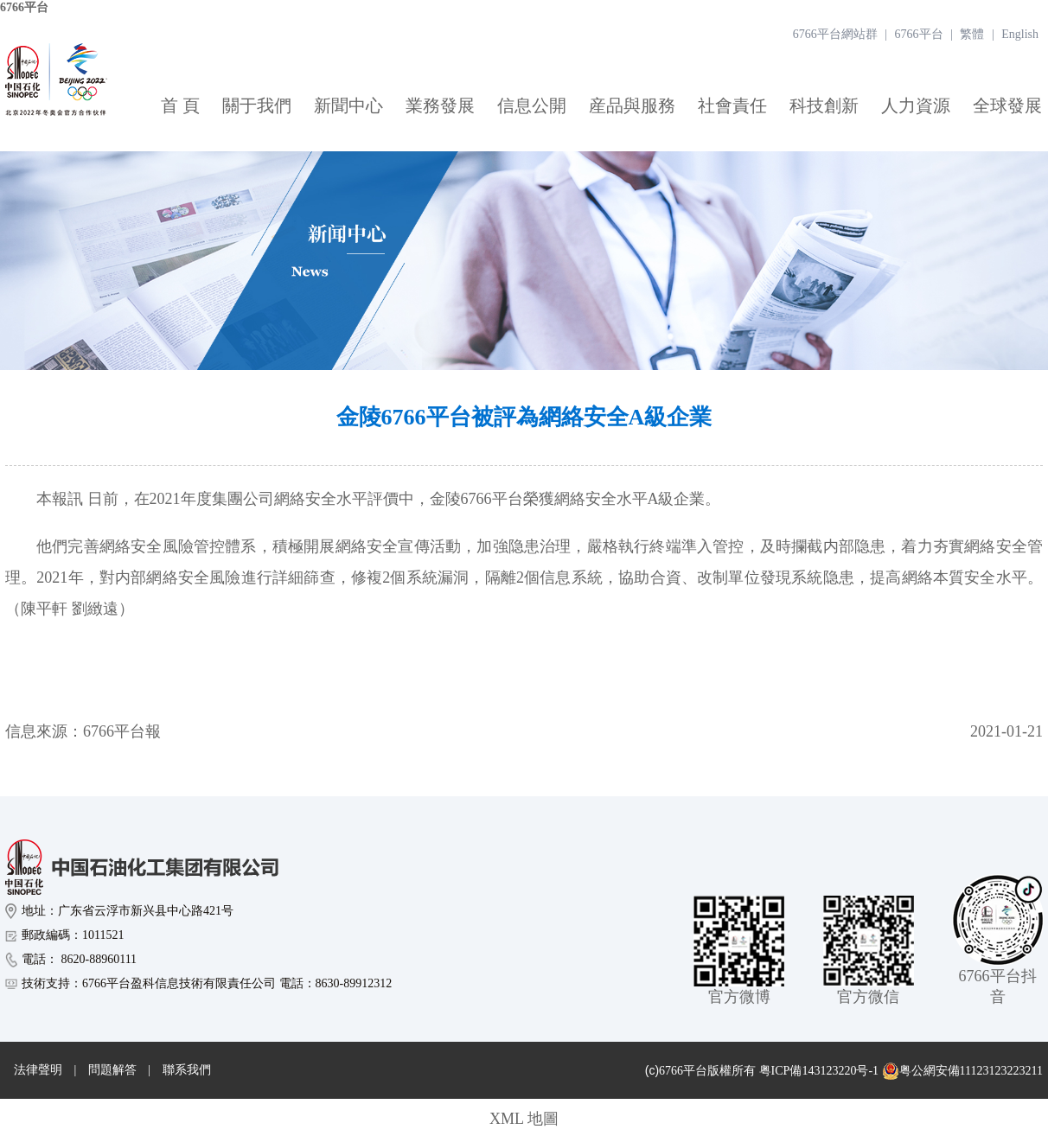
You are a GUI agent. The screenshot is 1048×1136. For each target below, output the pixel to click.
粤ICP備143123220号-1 (819, 1070)
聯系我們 (187, 1069)
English (1019, 34)
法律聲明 (38, 1069)
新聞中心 (348, 105)
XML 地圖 (524, 1118)
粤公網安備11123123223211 (962, 1071)
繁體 (972, 34)
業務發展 (440, 105)
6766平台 (24, 7)
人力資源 (915, 105)
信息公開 (531, 105)
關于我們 (256, 105)
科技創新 (824, 105)
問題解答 (112, 1069)
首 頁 (180, 105)
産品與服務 (632, 105)
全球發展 (1007, 105)
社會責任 (732, 105)
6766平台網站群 (835, 34)
